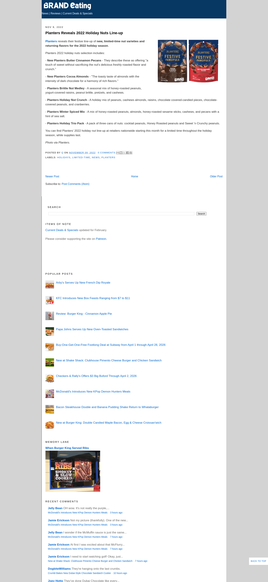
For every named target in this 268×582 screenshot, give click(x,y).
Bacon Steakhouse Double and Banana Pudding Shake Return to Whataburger (107, 407)
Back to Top (258, 561)
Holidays (63, 157)
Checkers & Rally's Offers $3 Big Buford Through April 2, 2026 (96, 376)
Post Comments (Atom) (75, 183)
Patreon (101, 238)
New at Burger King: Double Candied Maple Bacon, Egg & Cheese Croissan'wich (108, 422)
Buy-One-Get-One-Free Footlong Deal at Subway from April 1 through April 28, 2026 (110, 344)
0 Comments (107, 152)
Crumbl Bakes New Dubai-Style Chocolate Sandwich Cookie (79, 573)
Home (134, 176)
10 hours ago (120, 573)
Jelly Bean (55, 508)
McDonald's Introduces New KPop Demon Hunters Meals (93, 391)
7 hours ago (116, 537)
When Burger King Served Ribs (67, 448)
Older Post (216, 176)
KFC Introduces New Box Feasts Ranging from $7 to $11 (93, 298)
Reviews (56, 13)
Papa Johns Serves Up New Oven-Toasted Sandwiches (92, 329)
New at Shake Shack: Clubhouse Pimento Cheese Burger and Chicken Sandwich (109, 360)
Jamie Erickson (59, 520)
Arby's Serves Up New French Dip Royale (83, 282)
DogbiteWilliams (59, 568)
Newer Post (52, 176)
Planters (51, 41)
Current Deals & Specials (77, 13)
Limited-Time (81, 157)
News (45, 13)
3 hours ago (116, 512)
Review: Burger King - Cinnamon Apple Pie (84, 313)
